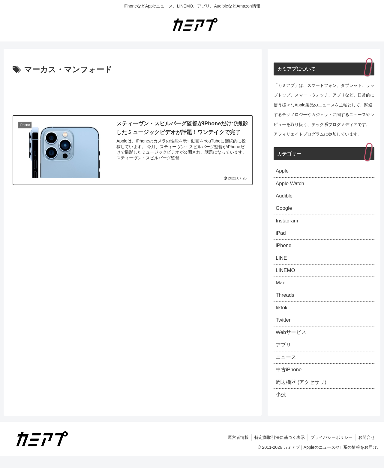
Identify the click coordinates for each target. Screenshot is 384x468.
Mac (281, 289)
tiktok (282, 315)
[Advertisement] (133, 93)
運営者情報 (236, 449)
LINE (282, 263)
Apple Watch (291, 185)
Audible (285, 197)
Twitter (284, 328)
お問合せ (366, 449)
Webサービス (292, 341)
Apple (283, 171)
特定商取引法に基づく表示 (278, 449)
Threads (286, 302)
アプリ (284, 354)
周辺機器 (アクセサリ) (302, 393)
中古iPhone (289, 380)
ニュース (286, 367)
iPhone (284, 250)
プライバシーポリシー (331, 449)
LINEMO (286, 276)
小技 (281, 406)
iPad (281, 237)
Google (284, 211)
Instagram (288, 224)
